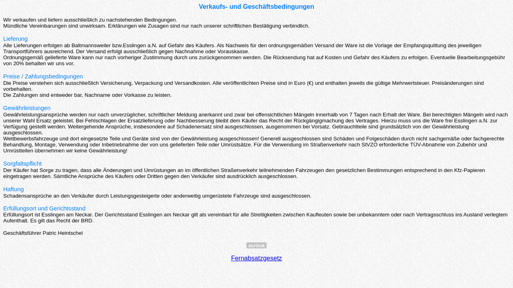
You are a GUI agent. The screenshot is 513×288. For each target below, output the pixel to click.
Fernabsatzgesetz (256, 258)
